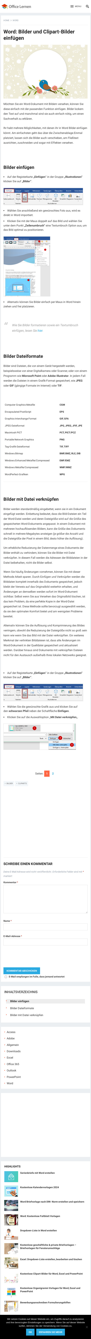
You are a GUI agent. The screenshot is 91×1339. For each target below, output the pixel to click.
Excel (10, 1057)
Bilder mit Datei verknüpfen (26, 1015)
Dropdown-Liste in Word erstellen (38, 1230)
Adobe (11, 1038)
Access (11, 1032)
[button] (76, 6)
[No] (86, 1327)
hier (40, 330)
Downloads (14, 1051)
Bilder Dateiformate (22, 1008)
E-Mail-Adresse (12, 936)
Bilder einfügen (19, 1001)
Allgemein (13, 1045)
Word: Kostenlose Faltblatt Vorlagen (40, 1216)
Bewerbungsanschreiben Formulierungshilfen (45, 1302)
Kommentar (10, 882)
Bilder (10, 783)
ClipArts (22, 783)
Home (6, 20)
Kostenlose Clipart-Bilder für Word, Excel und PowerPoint (51, 1273)
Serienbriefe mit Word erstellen (37, 1173)
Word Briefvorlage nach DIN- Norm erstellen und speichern (52, 1201)
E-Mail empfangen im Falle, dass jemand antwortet (37, 976)
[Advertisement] (45, 824)
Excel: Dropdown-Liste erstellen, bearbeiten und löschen (51, 1259)
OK (30, 1332)
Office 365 (13, 1064)
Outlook (11, 1070)
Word (15, 20)
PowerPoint (14, 1077)
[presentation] (29, 957)
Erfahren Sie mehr (50, 1332)
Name (7, 921)
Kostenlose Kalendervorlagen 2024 (39, 1187)
